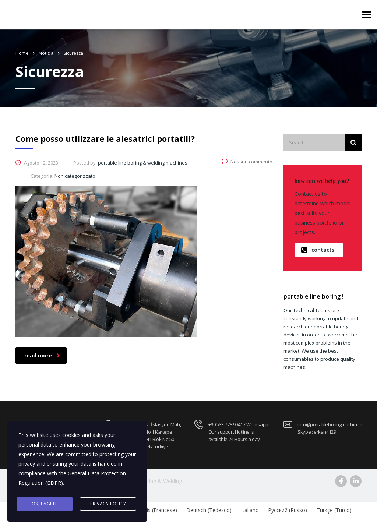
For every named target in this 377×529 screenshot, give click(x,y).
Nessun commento (247, 161)
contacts (317, 250)
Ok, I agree (45, 504)
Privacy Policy (108, 504)
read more (42, 355)
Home (21, 53)
